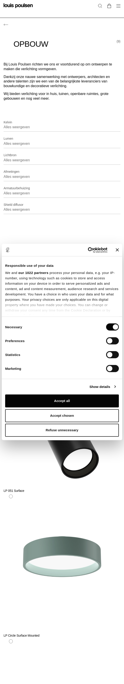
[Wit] (11, 641)
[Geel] (16, 641)
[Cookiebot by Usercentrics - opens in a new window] (87, 250)
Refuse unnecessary (62, 430)
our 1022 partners (33, 273)
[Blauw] (6, 641)
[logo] (18, 8)
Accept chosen (62, 415)
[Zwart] (21, 641)
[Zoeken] (100, 5)
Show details (100, 387)
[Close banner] (117, 250)
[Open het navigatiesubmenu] (117, 8)
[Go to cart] (109, 5)
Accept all (62, 401)
